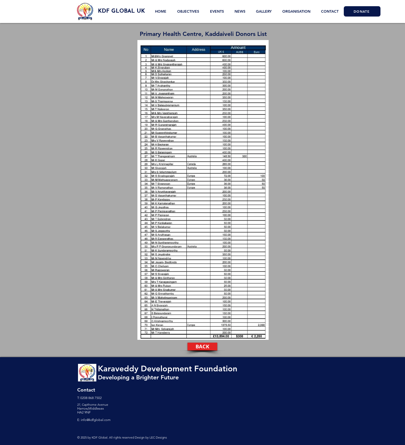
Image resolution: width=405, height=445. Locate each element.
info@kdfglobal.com (96, 420)
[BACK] (202, 346)
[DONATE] (362, 11)
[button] (264, 11)
